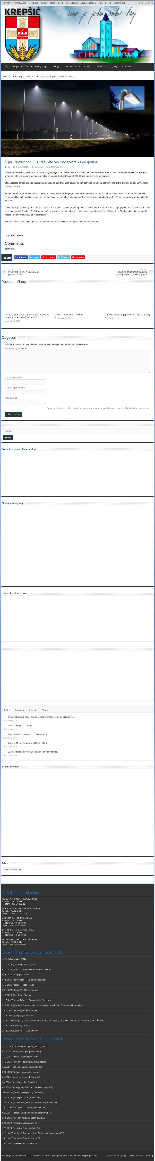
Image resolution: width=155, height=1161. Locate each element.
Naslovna (5, 76)
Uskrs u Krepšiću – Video (69, 314)
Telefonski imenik (73, 66)
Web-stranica (11, 398)
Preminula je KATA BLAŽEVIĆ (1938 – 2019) (25, 272)
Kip (9, 167)
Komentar (16, 348)
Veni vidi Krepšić (6, 66)
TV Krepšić (56, 66)
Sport (60, 3)
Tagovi (45, 710)
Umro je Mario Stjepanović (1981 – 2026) (127, 314)
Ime (13, 377)
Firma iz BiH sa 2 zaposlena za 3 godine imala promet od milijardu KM (27, 316)
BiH (15, 76)
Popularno (19, 710)
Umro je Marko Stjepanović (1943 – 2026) (27, 743)
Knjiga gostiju (111, 66)
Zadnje (7, 710)
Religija (35, 3)
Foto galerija (41, 66)
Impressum (127, 66)
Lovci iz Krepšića (88, 3)
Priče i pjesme (105, 3)
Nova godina (30, 964)
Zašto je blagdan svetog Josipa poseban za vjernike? (33, 752)
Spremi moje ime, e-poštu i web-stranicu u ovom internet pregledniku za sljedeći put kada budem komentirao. (98, 408)
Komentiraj (39, 167)
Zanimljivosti (119, 3)
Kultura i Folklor (48, 3)
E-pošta (15, 387)
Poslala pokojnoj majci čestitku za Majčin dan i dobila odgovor (130, 272)
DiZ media (147, 1155)
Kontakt (98, 66)
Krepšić (16, 66)
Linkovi (87, 66)
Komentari (33, 710)
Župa (27, 66)
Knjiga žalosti (72, 3)
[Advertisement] (27, 675)
